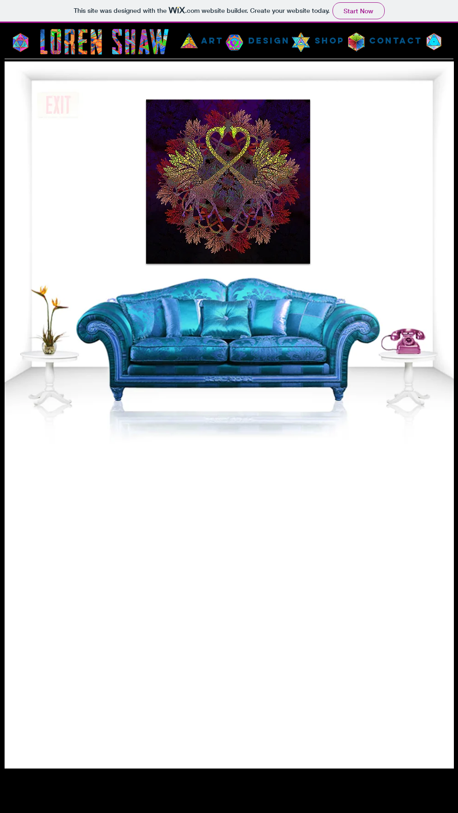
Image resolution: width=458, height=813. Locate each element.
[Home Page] (104, 42)
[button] (228, 182)
